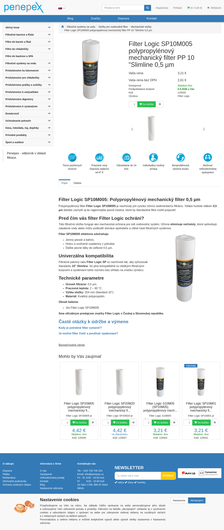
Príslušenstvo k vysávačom (21, 106)
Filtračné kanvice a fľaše (19, 34)
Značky (95, 18)
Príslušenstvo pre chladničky (22, 77)
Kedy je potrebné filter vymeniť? (80, 327)
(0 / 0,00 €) (194, 7)
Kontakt (152, 18)
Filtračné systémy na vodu (20, 63)
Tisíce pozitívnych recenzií (72, 161)
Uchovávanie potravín (18, 120)
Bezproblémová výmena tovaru (180, 161)
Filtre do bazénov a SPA (19, 56)
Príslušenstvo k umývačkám (21, 92)
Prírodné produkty (16, 135)
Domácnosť (12, 113)
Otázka (77, 183)
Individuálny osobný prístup (153, 161)
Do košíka (146, 104)
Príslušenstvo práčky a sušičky (23, 84)
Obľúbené (214, 7)
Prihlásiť (177, 7)
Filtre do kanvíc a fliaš (18, 41)
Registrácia (162, 7)
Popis (64, 183)
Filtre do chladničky (16, 49)
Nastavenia (179, 500)
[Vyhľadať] (147, 8)
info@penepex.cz (94, 474)
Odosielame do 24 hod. (126, 161)
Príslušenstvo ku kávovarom (22, 70)
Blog (70, 18)
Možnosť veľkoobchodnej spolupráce (207, 163)
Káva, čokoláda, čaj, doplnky (22, 128)
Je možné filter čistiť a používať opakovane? (88, 333)
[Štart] (62, 26)
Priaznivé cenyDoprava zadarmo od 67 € (99, 163)
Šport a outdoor (14, 142)
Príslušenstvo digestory (19, 99)
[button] (49, 27)
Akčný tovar (12, 27)
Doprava (123, 18)
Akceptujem (196, 500)
